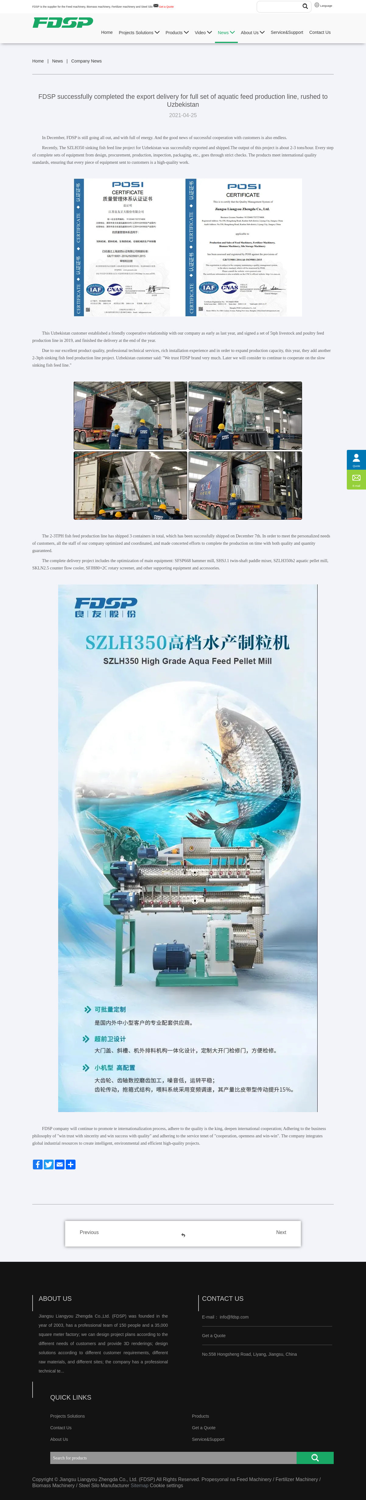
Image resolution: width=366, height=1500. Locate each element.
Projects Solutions (139, 32)
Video (203, 32)
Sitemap (140, 1485)
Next (281, 1232)
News (226, 32)
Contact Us (320, 32)
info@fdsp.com (234, 1317)
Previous (89, 1232)
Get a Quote (166, 6)
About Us (253, 32)
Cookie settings (166, 1485)
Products (177, 32)
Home (107, 32)
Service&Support (287, 32)
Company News (86, 61)
